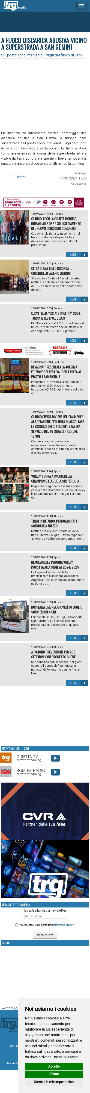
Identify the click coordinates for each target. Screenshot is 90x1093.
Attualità (58, 263)
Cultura (58, 308)
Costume (59, 362)
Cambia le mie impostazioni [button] (54, 1082)
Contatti (15, 1045)
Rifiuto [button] (54, 1074)
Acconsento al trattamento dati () (47, 925)
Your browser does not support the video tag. (36, 717)
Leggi (79, 254)
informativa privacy (63, 925)
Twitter (20, 177)
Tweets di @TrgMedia (15, 1008)
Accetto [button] (54, 1066)
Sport (57, 471)
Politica (58, 213)
